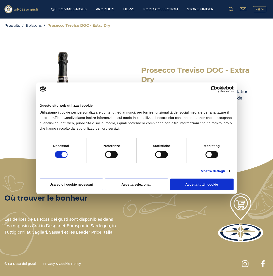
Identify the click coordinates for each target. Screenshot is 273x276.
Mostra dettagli (213, 171)
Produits (105, 9)
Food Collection (160, 9)
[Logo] (21, 9)
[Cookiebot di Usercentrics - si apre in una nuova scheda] (214, 89)
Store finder (200, 9)
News (128, 9)
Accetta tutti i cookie (201, 184)
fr (259, 9)
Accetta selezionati (136, 184)
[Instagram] (245, 263)
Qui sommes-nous (69, 9)
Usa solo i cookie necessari (71, 184)
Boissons (34, 25)
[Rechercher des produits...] (230, 9)
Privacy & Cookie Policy (62, 264)
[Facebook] (263, 263)
